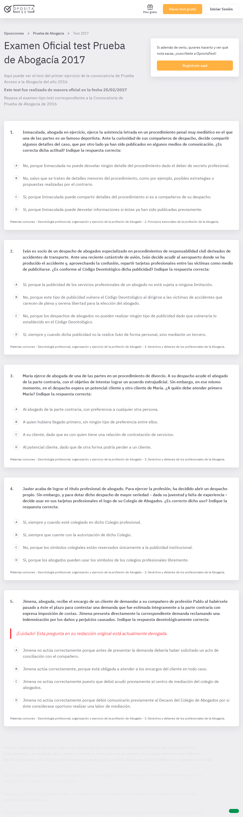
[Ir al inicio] (19, 9)
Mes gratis (150, 9)
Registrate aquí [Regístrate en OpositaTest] (195, 65)
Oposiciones (14, 33)
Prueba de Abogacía (48, 33)
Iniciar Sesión (221, 9)
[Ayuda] (234, 811)
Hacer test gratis (182, 9)
